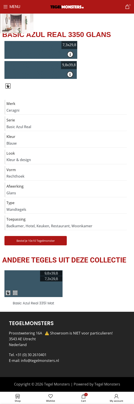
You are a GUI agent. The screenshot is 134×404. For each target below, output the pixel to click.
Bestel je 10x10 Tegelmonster (35, 241)
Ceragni (12, 110)
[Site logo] (67, 6)
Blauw (11, 143)
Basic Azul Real (18, 126)
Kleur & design (18, 159)
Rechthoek (15, 176)
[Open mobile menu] (11, 6)
